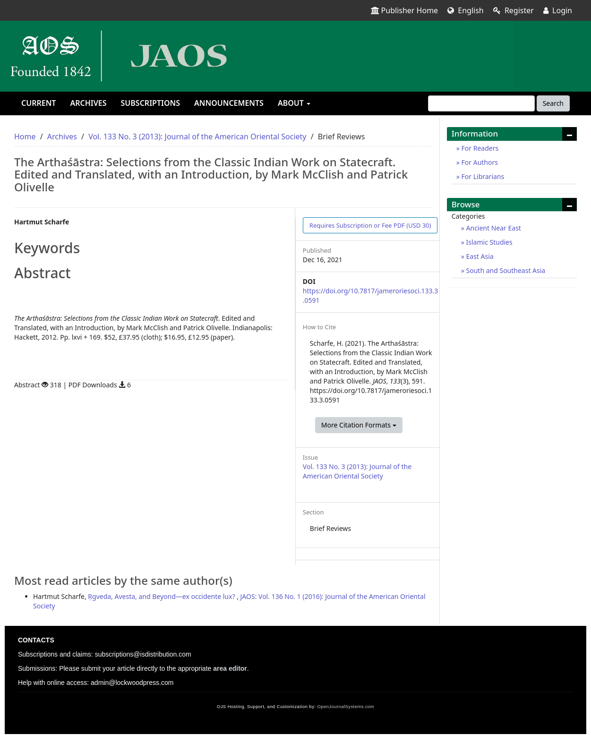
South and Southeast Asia (504, 270)
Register (513, 10)
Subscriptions (150, 103)
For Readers (479, 148)
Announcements (229, 103)
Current (38, 103)
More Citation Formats (358, 424)
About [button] (294, 103)
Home (25, 136)
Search (553, 103)
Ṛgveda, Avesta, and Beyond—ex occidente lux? (162, 596)
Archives (88, 103)
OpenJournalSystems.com (346, 706)
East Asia (479, 256)
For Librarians (482, 176)
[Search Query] (481, 103)
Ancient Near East (492, 227)
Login (557, 10)
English (465, 10)
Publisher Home (404, 10)
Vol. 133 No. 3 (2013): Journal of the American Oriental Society (197, 136)
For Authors (479, 162)
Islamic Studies (488, 242)
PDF (370, 225)
